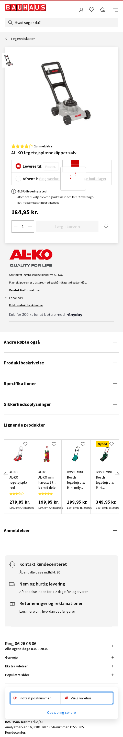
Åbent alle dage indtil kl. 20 (39, 572)
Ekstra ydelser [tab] (16, 666)
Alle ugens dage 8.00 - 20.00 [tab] (26, 646)
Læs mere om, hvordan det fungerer (47, 611)
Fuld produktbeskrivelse (26, 305)
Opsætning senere (61, 712)
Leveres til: (32, 166)
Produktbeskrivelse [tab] (24, 363)
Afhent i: (30, 178)
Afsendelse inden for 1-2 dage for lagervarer (53, 591)
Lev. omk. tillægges (18, 508)
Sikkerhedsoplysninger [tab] (27, 404)
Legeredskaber (23, 38)
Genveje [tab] (11, 657)
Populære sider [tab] (17, 675)
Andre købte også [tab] (22, 342)
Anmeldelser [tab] (17, 530)
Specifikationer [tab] (20, 383)
